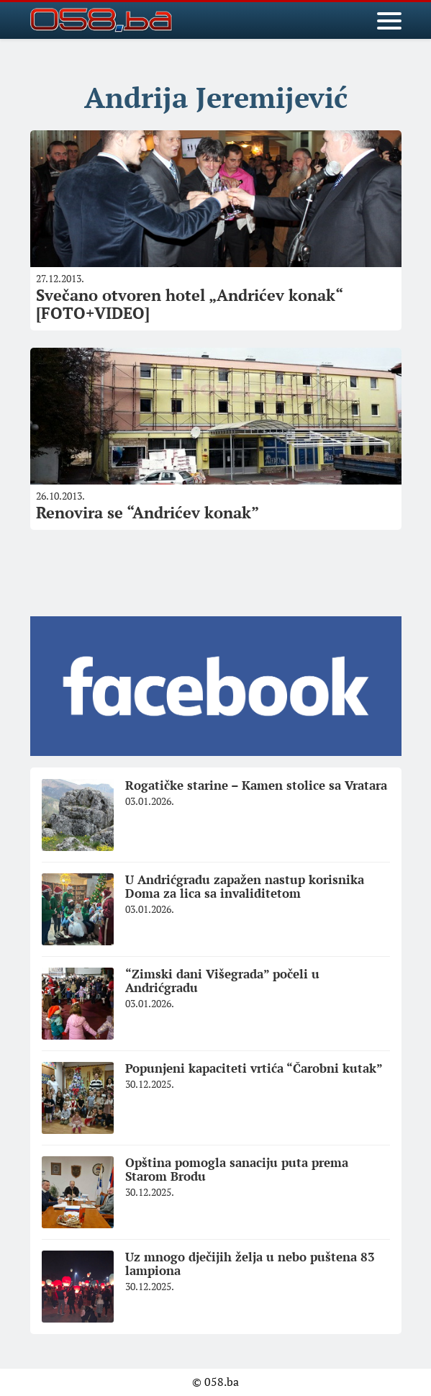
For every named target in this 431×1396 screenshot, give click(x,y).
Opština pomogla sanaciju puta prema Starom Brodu (236, 1169)
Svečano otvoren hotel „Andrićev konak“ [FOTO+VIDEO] (189, 303)
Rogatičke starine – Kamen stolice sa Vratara (256, 785)
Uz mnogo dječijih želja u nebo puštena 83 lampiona (250, 1263)
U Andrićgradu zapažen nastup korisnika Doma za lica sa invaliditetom (244, 886)
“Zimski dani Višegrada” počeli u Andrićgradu (222, 980)
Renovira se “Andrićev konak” (147, 512)
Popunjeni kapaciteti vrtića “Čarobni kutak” (254, 1068)
